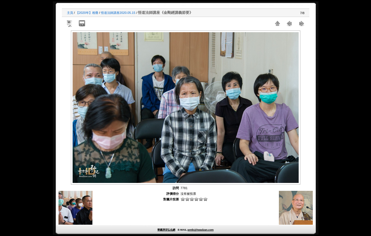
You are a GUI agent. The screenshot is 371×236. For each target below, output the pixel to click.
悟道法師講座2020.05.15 (118, 12)
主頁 (70, 12)
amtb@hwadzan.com (201, 229)
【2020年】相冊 (87, 12)
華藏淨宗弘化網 (166, 229)
